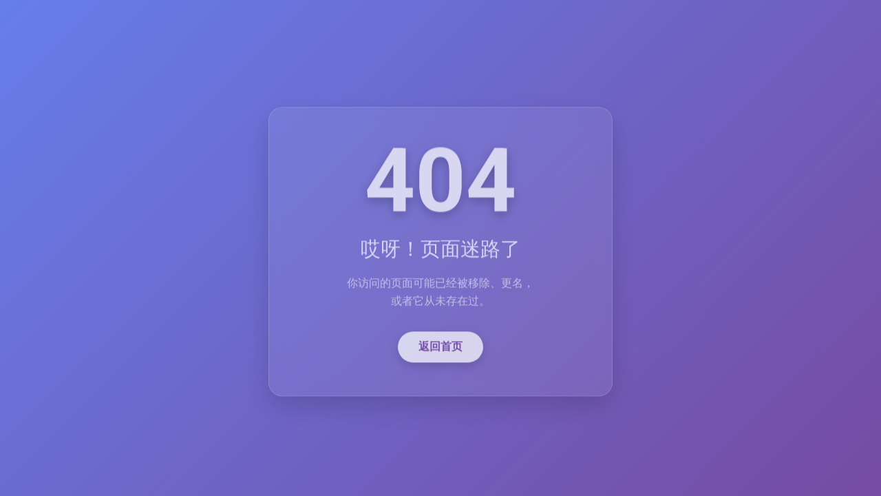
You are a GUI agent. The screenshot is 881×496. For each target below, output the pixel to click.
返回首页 (440, 348)
